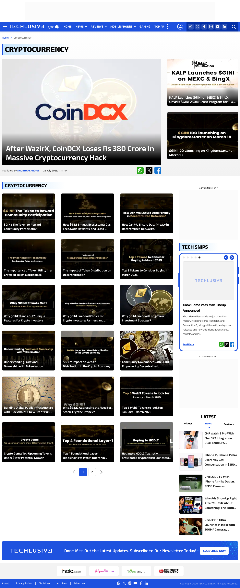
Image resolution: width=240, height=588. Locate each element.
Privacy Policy (24, 583)
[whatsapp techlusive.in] (191, 27)
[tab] (184, 257)
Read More (188, 344)
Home (5, 37)
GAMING (144, 26)
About (5, 583)
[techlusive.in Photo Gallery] (208, 298)
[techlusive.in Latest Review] (81, 112)
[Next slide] (232, 257)
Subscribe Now (214, 550)
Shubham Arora (28, 170)
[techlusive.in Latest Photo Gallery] (202, 82)
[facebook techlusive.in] (204, 27)
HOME (68, 26)
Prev (74, 472)
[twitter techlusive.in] (197, 27)
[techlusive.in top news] (208, 440)
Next (101, 472)
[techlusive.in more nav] (168, 26)
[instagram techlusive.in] (211, 27)
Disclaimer (44, 583)
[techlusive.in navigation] (5, 27)
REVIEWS (97, 26)
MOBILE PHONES (121, 26)
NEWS (80, 26)
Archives (62, 583)
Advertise (79, 583)
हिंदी (52, 27)
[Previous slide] (226, 257)
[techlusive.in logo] (26, 27)
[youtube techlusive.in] (218, 27)
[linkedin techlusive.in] (224, 27)
